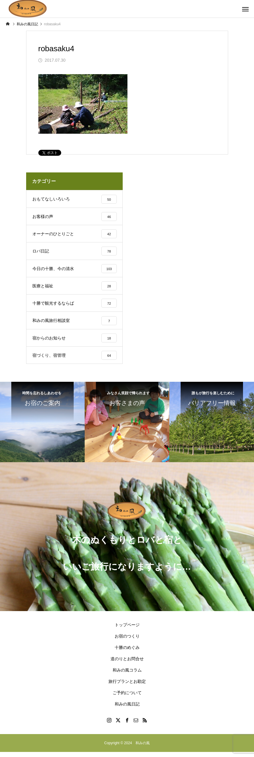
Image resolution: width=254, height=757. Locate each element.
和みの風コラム (127, 675)
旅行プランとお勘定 (127, 686)
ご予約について (127, 697)
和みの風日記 (127, 709)
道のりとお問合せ (127, 663)
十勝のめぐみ (127, 652)
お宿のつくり (127, 641)
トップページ (127, 629)
